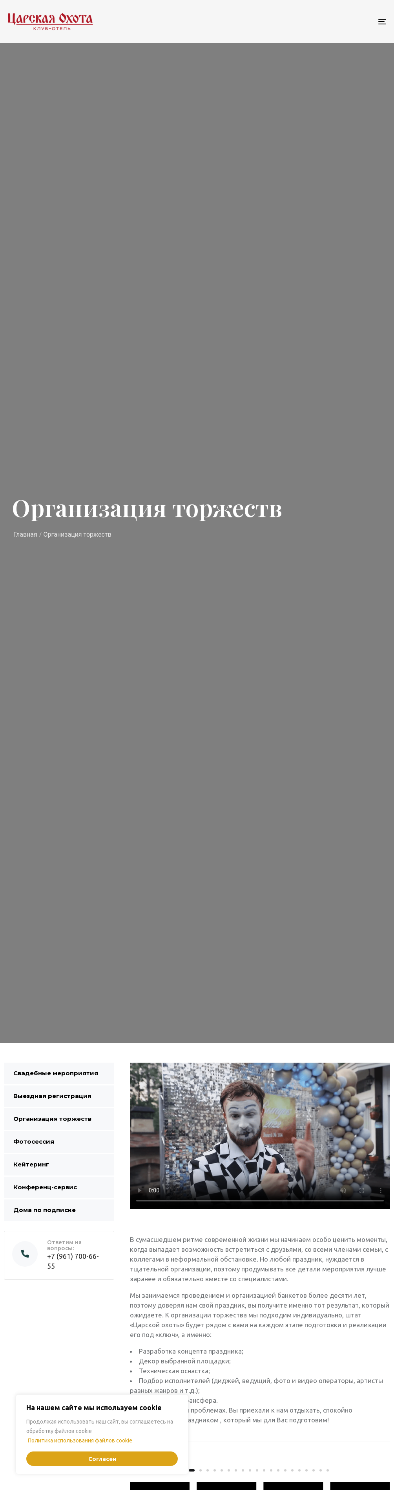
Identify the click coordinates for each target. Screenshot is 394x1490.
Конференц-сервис (45, 1187)
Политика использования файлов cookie (80, 1440)
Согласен (102, 1458)
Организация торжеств (52, 1118)
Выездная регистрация (52, 1096)
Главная (25, 534)
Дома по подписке (44, 1210)
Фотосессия (33, 1141)
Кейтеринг (31, 1164)
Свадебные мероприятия (55, 1073)
